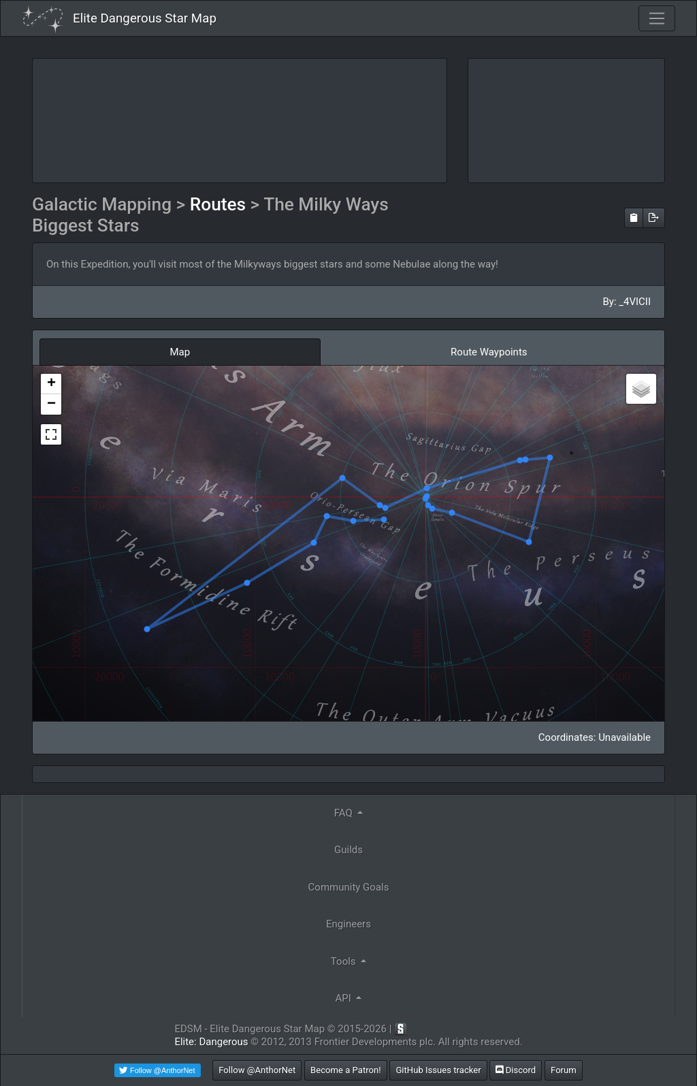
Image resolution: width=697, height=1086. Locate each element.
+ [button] (51, 384)
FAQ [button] (344, 813)
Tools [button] (344, 961)
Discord (516, 1070)
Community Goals (348, 887)
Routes (220, 204)
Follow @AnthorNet (256, 1070)
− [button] (51, 404)
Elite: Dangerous (211, 1042)
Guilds (348, 850)
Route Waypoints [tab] (489, 352)
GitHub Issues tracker (438, 1070)
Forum (564, 1070)
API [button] (345, 998)
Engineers (348, 924)
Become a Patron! (345, 1070)
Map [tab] (179, 352)
